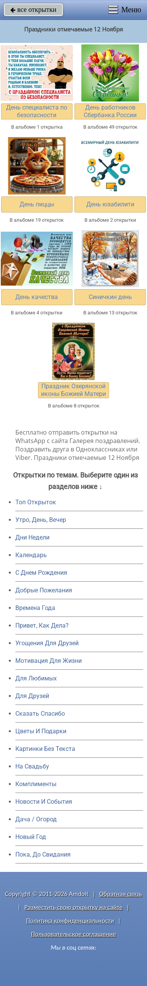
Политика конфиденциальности (70, 921)
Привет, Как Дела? (42, 625)
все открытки (33, 9)
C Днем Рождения (41, 572)
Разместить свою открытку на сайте (74, 907)
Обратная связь (120, 894)
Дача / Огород (36, 819)
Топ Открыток (35, 502)
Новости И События (43, 801)
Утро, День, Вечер (40, 519)
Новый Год (30, 836)
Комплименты (35, 784)
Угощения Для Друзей (47, 643)
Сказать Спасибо (40, 713)
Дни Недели (32, 537)
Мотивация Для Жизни (48, 660)
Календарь (31, 555)
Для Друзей (32, 696)
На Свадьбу (32, 766)
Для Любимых (36, 678)
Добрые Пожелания (43, 590)
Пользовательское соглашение (73, 934)
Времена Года (35, 608)
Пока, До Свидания (43, 854)
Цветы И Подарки (40, 731)
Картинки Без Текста (45, 748)
